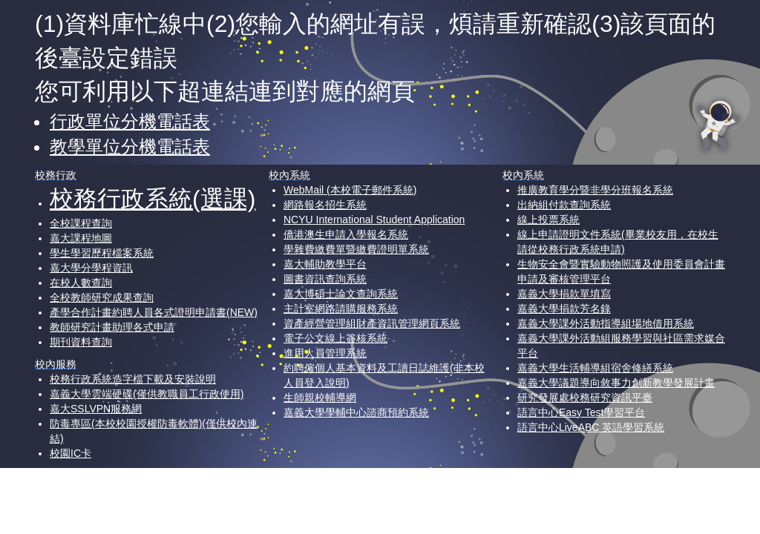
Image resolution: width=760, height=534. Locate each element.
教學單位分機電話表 (130, 146)
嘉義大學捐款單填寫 (564, 294)
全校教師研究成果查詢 (102, 297)
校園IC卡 (70, 453)
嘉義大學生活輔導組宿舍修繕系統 (595, 368)
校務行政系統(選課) (152, 198)
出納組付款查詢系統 (564, 205)
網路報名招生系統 (325, 205)
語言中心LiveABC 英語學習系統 (590, 427)
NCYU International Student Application (374, 219)
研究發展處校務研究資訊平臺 (584, 397)
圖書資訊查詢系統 (325, 279)
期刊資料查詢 (81, 342)
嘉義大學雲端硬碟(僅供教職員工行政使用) (146, 394)
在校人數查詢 (81, 283)
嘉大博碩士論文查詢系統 (341, 294)
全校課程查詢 (81, 223)
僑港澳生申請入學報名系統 (346, 234)
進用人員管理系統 (325, 353)
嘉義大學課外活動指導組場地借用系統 (605, 323)
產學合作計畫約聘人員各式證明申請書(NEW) (154, 312)
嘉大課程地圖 (81, 238)
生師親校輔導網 (320, 397)
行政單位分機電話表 (130, 121)
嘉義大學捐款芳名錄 (564, 308)
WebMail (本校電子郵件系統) (350, 190)
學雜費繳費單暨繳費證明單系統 (356, 249)
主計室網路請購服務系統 (341, 308)
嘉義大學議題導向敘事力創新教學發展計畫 (616, 383)
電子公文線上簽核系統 (335, 338)
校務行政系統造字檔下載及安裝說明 (133, 379)
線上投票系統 (548, 219)
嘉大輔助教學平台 (325, 264)
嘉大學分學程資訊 (91, 268)
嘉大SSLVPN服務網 (96, 409)
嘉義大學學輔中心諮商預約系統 (356, 412)
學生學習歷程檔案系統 (102, 253)
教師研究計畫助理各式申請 (112, 327)
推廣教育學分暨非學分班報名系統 (595, 190)
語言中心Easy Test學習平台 (581, 412)
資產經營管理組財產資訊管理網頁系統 (372, 323)
